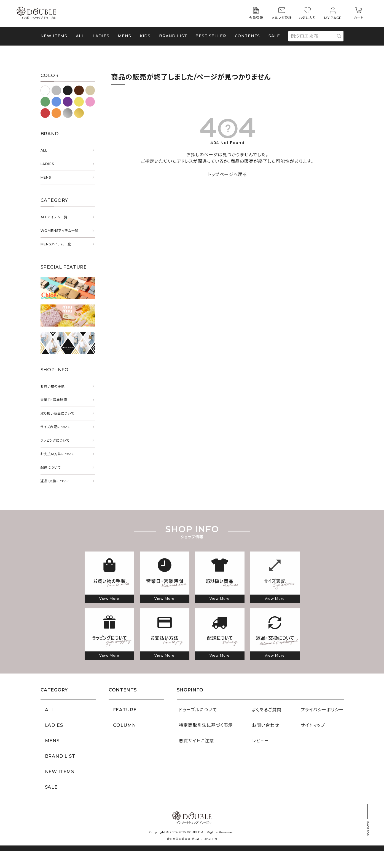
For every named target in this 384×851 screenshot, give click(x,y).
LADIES (47, 164)
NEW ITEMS (54, 35)
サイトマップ (313, 725)
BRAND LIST (173, 35)
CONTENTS (247, 35)
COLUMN (124, 725)
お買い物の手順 (53, 386)
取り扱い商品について (57, 413)
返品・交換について (55, 481)
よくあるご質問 (266, 709)
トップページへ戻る (227, 174)
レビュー (260, 740)
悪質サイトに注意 (196, 740)
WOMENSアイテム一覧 (60, 231)
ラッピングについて (55, 440)
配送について (51, 467)
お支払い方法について (58, 454)
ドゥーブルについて (198, 709)
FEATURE (125, 709)
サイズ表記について (56, 427)
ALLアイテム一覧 (54, 217)
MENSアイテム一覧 (56, 244)
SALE (274, 35)
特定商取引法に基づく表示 (206, 725)
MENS (124, 35)
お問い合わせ (265, 725)
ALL (80, 35)
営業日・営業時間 (54, 400)
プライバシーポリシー (322, 709)
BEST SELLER (210, 35)
